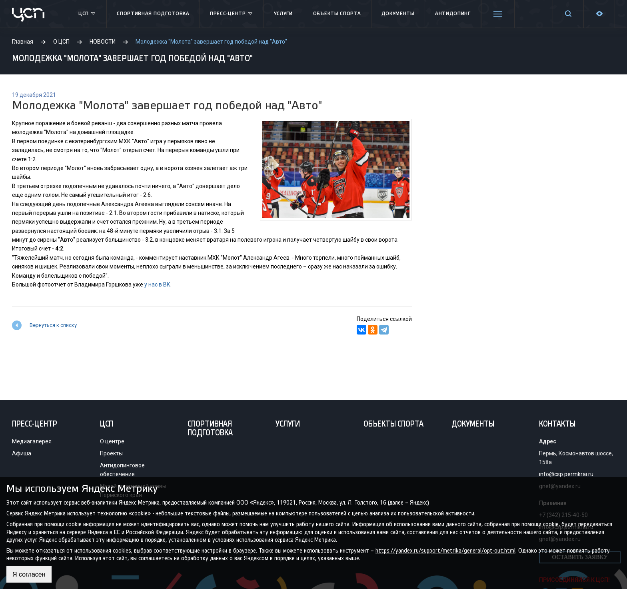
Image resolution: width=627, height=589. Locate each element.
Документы (398, 13)
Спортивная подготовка (153, 13)
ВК (166, 284)
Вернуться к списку (53, 325)
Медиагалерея (32, 441)
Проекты (111, 453)
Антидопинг (453, 13)
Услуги (283, 13)
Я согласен (29, 574)
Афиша (21, 453)
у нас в (153, 284)
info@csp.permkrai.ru (566, 474)
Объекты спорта (337, 13)
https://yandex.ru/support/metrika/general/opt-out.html (445, 550)
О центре (112, 441)
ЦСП (87, 14)
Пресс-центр (232, 14)
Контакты (557, 424)
